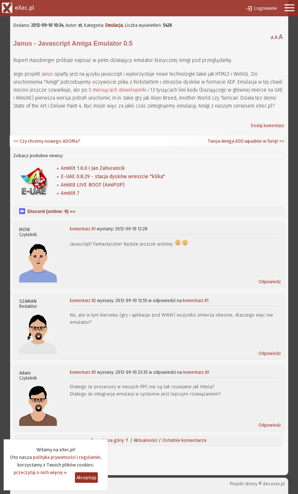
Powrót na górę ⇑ (110, 440)
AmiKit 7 (70, 193)
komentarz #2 (83, 300)
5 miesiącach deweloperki (117, 90)
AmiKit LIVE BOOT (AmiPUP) (93, 185)
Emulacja (114, 25)
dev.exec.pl (274, 483)
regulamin (89, 457)
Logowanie (265, 8)
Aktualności (146, 440)
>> (281, 141)
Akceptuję (86, 477)
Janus (47, 74)
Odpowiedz (270, 281)
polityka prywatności (54, 457)
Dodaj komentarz (267, 125)
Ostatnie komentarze (184, 440)
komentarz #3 (83, 372)
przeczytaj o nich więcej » (40, 472)
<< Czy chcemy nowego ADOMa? (46, 141)
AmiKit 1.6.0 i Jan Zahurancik (93, 168)
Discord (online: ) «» (51, 211)
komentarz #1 (83, 228)
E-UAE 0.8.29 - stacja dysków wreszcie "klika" (113, 176)
